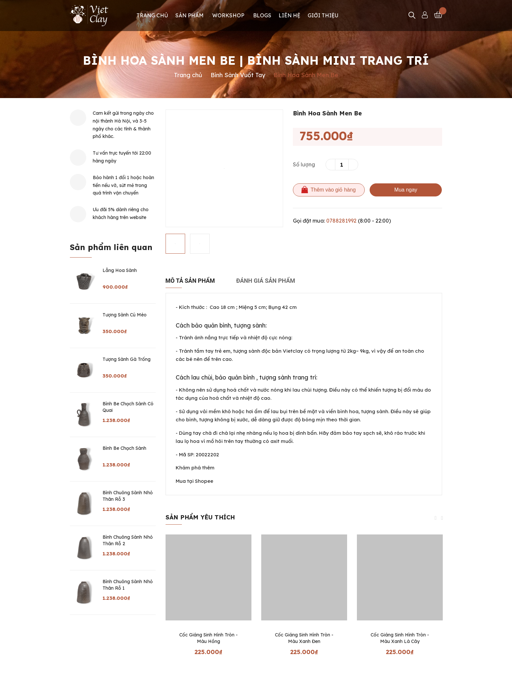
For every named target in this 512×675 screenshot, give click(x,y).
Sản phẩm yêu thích (200, 517)
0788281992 (341, 220)
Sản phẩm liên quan (111, 247)
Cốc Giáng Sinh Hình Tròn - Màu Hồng (208, 638)
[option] (224, 168)
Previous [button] (435, 518)
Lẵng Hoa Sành (120, 270)
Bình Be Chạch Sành (124, 448)
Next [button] (442, 518)
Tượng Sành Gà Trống (127, 359)
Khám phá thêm (195, 467)
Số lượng (304, 164)
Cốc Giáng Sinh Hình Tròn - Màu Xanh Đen (304, 638)
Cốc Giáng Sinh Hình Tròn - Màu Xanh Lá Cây (400, 638)
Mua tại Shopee (194, 481)
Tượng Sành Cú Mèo (125, 315)
